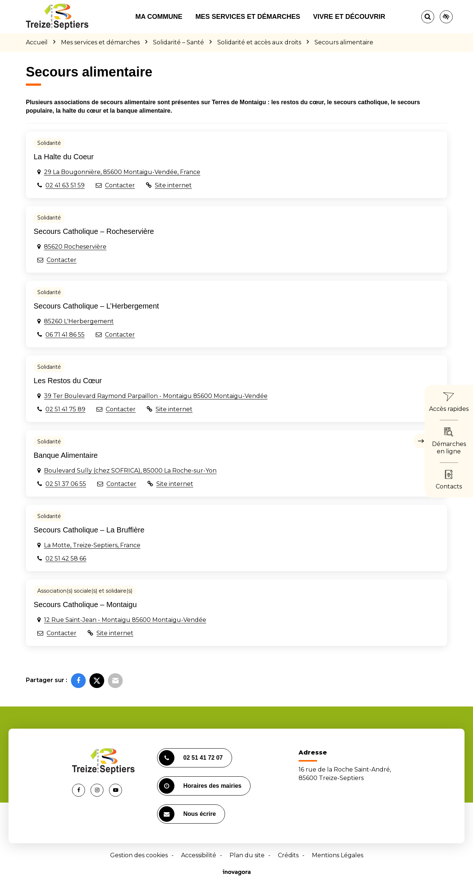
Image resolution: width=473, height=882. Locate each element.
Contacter (120, 185)
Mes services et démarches (247, 16)
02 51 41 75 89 (65, 409)
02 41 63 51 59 (65, 185)
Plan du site (247, 855)
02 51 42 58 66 (65, 558)
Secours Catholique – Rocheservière (94, 231)
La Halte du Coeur (63, 157)
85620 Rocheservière (75, 246)
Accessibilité (198, 855)
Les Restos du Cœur (68, 381)
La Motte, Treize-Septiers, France (92, 545)
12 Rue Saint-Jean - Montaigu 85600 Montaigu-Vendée (125, 619)
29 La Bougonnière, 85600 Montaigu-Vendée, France (122, 172)
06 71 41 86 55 (65, 334)
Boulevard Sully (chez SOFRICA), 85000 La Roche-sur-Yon (130, 470)
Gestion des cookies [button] (139, 855)
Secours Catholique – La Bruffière (89, 530)
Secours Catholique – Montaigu (85, 604)
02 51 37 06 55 (65, 483)
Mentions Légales (337, 855)
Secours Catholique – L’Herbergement (96, 306)
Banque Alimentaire (66, 455)
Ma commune (158, 16)
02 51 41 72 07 (191, 758)
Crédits (288, 855)
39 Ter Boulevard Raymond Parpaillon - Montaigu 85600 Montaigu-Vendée (156, 395)
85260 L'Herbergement (79, 321)
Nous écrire (187, 814)
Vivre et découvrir (349, 16)
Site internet (173, 185)
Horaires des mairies (200, 786)
